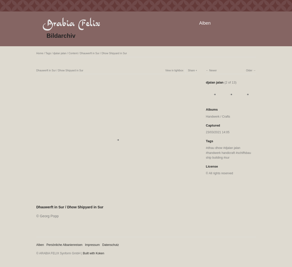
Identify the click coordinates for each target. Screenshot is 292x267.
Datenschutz (110, 245)
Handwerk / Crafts (218, 116)
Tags (48, 53)
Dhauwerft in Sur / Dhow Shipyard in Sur (103, 53)
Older (249, 70)
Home (39, 53)
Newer (213, 70)
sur (227, 157)
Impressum (92, 245)
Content (73, 53)
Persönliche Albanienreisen (64, 245)
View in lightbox (174, 70)
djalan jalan (59, 53)
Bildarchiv (61, 35)
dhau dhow (214, 148)
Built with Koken (93, 253)
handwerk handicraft (221, 153)
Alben (205, 23)
